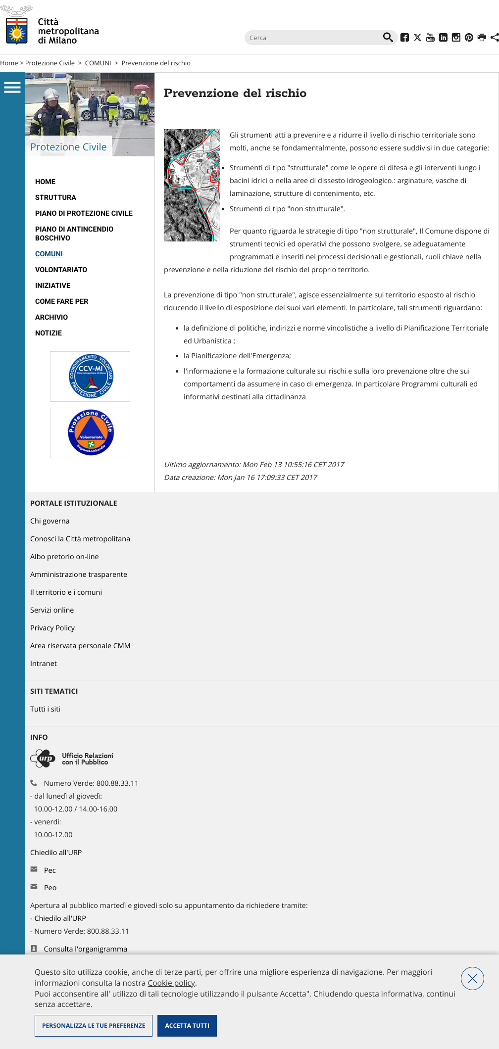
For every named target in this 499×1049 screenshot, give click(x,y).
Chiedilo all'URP (57, 853)
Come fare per (61, 301)
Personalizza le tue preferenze (93, 1025)
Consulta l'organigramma (86, 949)
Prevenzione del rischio (156, 62)
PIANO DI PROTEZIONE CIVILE (84, 213)
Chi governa (50, 521)
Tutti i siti (45, 709)
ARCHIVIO (51, 317)
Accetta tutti (187, 1025)
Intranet (43, 663)
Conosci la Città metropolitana (80, 539)
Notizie (48, 333)
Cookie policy (171, 982)
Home (9, 62)
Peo (50, 888)
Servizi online (52, 610)
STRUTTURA (55, 197)
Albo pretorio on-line (64, 557)
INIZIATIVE (52, 286)
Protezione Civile (50, 62)
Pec (50, 870)
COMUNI (98, 62)
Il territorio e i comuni (66, 592)
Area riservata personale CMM (80, 646)
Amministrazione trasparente (78, 574)
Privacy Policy (52, 628)
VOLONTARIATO (61, 270)
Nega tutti (472, 978)
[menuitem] (90, 182)
